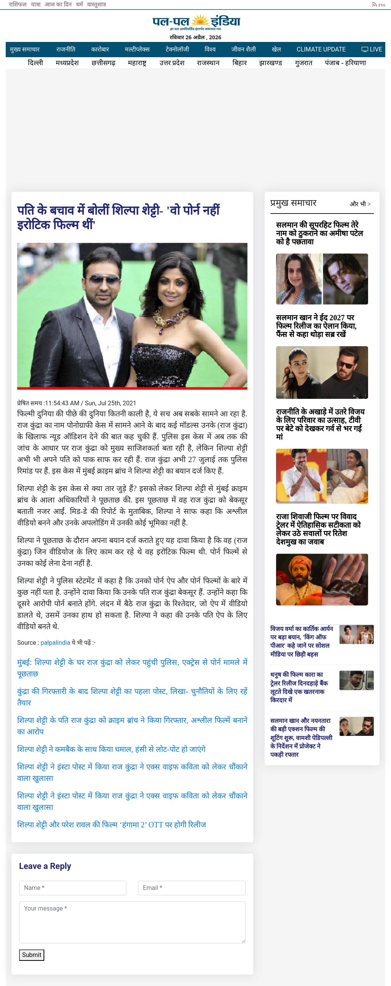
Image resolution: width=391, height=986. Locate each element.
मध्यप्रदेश (67, 63)
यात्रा (36, 5)
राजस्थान (208, 63)
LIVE (372, 49)
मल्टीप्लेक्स (137, 49)
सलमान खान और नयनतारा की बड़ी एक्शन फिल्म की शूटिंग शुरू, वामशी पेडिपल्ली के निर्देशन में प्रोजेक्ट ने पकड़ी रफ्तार (301, 738)
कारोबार (100, 49)
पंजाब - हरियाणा (345, 63)
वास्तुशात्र (96, 5)
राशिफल (18, 5)
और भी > (360, 204)
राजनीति (66, 49)
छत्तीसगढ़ (103, 63)
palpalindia (55, 642)
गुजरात (303, 63)
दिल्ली (35, 63)
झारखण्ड (270, 63)
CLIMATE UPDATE (321, 49)
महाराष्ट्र (137, 63)
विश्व (210, 49)
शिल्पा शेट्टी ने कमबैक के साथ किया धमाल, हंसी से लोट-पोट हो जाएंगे (111, 749)
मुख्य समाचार (25, 49)
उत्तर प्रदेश (172, 63)
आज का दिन (59, 5)
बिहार (240, 63)
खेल (276, 49)
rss (378, 5)
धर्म (80, 5)
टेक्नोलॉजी (177, 49)
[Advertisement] (195, 128)
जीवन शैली (243, 49)
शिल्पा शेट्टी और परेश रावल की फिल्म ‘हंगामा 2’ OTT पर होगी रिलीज (111, 825)
